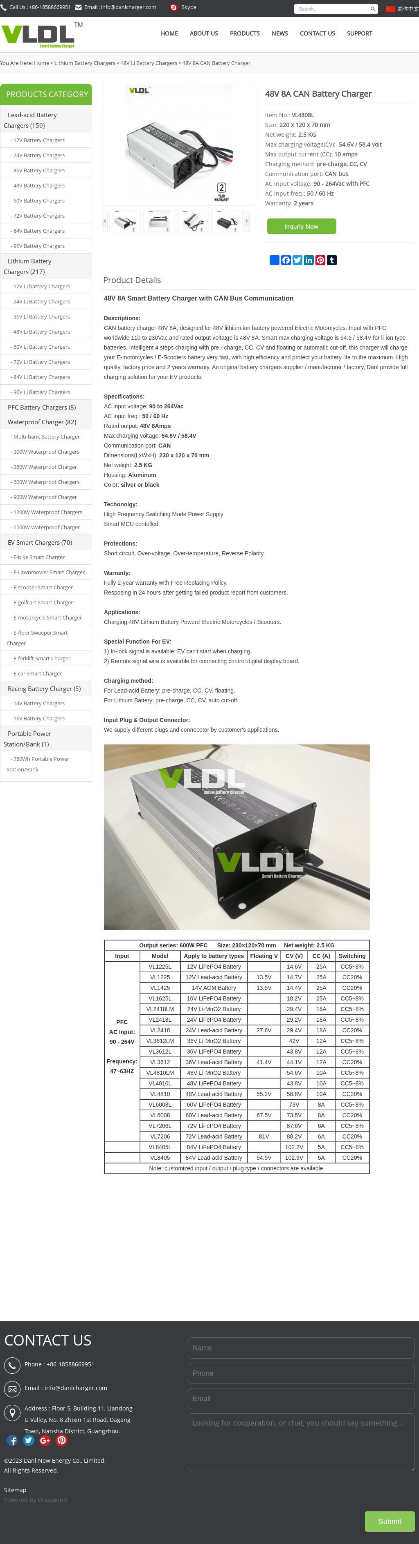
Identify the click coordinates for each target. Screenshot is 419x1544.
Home (169, 33)
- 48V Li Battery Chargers (40, 331)
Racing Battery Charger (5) (44, 688)
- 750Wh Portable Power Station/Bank (38, 764)
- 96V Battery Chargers (38, 246)
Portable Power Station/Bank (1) (27, 738)
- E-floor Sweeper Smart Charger (37, 638)
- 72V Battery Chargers (38, 215)
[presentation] (353, 1491)
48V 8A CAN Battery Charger (216, 63)
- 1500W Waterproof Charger (45, 527)
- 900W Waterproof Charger (44, 497)
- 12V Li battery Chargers (40, 286)
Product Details (132, 279)
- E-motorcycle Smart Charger (46, 617)
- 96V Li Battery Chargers (40, 392)
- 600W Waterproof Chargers (45, 482)
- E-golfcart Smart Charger (42, 602)
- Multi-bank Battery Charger (45, 436)
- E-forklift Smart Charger (40, 658)
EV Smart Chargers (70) (40, 542)
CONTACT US (48, 1340)
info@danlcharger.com (76, 1388)
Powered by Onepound (35, 1500)
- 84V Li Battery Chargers (40, 377)
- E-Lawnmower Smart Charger (48, 572)
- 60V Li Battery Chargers (40, 346)
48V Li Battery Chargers (149, 63)
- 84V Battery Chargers (38, 230)
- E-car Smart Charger (36, 673)
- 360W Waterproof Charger (44, 466)
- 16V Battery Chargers (38, 718)
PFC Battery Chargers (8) (42, 407)
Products (245, 33)
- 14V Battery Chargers (38, 703)
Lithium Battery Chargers (84, 63)
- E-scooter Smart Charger (42, 587)
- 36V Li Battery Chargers (40, 316)
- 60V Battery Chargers (38, 200)
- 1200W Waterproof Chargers (46, 512)
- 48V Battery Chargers (38, 185)
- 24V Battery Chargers (38, 155)
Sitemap (15, 1490)
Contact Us (317, 33)
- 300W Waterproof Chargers (45, 451)
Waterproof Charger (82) (42, 422)
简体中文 (408, 8)
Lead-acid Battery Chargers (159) (30, 120)
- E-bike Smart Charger (38, 557)
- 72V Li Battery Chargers (40, 361)
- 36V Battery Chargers (38, 170)
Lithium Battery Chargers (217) (28, 266)
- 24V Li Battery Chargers (40, 301)
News (280, 33)
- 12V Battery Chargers (38, 140)
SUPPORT (359, 33)
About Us (204, 33)
